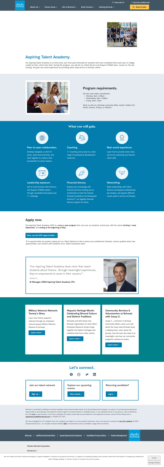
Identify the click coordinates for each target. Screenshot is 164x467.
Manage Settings (154, 462)
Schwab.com (31, 450)
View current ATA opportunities (42, 235)
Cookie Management (119, 435)
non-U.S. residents (125, 421)
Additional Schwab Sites (45, 435)
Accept (154, 458)
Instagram (79, 374)
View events (75, 394)
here (33, 414)
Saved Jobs (119, 2)
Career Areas (50, 7)
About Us (34, 7)
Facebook (71, 374)
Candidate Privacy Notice (96, 435)
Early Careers (86, 7)
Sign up (35, 394)
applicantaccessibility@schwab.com (37, 416)
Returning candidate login (141, 2)
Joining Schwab (105, 7)
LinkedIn (94, 374)
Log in (110, 394)
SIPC (65, 424)
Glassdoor (87, 374)
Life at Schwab (68, 7)
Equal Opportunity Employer (71, 435)
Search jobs (139, 7)
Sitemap (28, 435)
